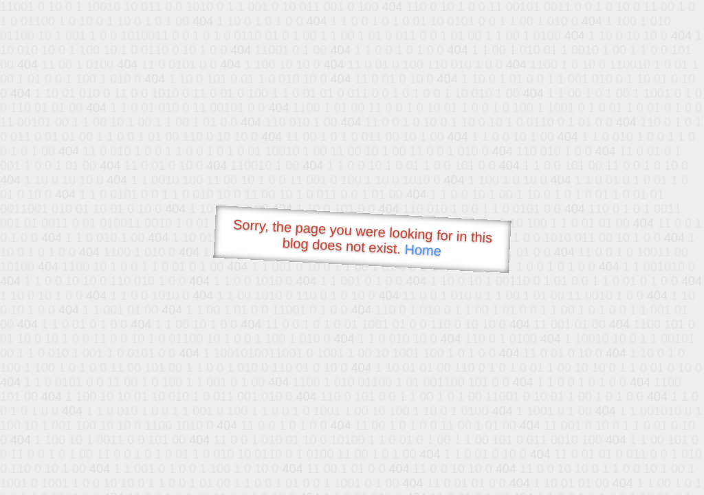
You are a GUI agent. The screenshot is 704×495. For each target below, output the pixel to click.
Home (422, 249)
